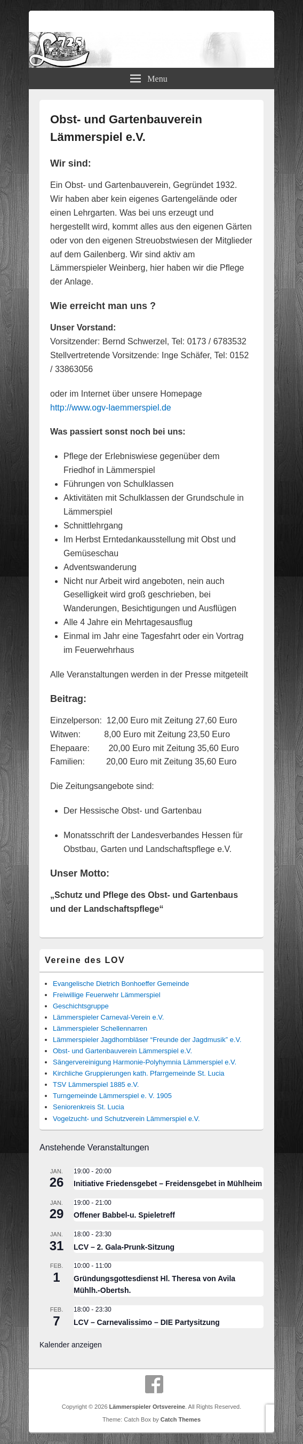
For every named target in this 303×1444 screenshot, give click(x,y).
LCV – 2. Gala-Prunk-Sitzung (124, 1247)
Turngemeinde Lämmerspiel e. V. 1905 (112, 1096)
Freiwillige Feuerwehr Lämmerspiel (107, 995)
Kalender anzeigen (70, 1344)
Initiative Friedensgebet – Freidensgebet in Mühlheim (168, 1183)
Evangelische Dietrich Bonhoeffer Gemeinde (121, 984)
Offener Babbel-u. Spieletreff (124, 1215)
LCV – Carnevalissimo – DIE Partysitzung (147, 1322)
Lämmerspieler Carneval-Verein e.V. (108, 1017)
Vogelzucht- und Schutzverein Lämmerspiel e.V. (126, 1119)
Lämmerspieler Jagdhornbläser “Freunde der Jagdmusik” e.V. (147, 1040)
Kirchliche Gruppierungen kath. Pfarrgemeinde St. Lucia (139, 1073)
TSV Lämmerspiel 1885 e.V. (96, 1084)
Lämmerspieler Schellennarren (100, 1028)
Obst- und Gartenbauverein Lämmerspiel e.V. (122, 1051)
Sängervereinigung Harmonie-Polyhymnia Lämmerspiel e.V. (144, 1062)
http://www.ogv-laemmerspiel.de (110, 407)
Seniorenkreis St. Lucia (88, 1107)
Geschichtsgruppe (81, 1006)
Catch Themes (181, 1419)
